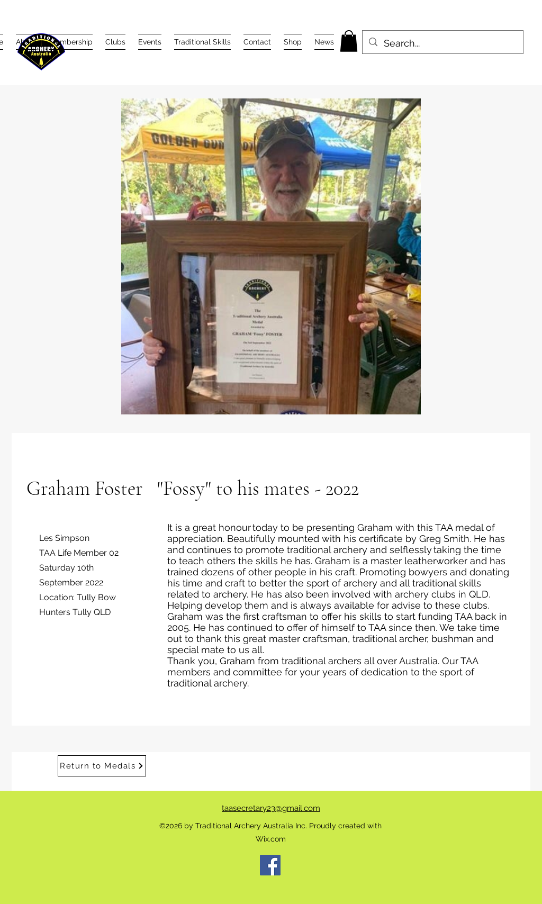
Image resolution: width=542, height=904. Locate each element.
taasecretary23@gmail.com (271, 808)
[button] (26, 42)
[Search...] (442, 43)
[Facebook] (270, 865)
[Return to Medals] (102, 765)
